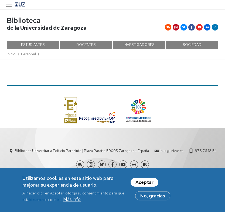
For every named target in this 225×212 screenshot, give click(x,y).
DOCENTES (86, 44)
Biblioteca (24, 20)
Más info (72, 201)
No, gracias (152, 197)
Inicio (11, 54)
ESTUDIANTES (33, 44)
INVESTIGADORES (139, 44)
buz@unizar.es (172, 151)
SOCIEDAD (192, 44)
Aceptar (144, 184)
